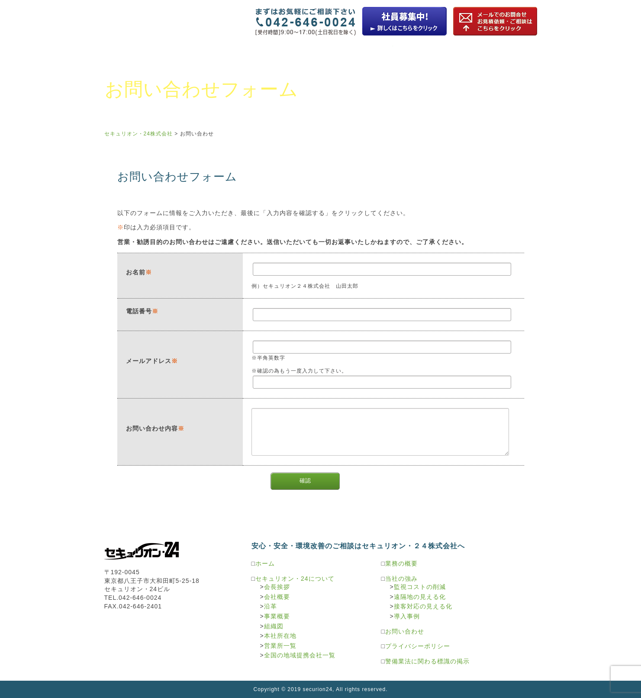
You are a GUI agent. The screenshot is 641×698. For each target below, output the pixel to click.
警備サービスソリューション (501, 52)
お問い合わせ (197, 134)
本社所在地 (280, 635)
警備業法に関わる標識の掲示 (427, 661)
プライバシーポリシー (417, 646)
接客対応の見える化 (423, 606)
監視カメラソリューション (284, 52)
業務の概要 (212, 52)
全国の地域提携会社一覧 (299, 655)
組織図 (273, 626)
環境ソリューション (429, 52)
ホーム (265, 563)
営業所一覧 (280, 645)
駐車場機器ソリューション (357, 52)
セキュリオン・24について (140, 52)
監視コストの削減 (420, 586)
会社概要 (277, 596)
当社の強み (401, 578)
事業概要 (277, 616)
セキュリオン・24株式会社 (142, 16)
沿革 (270, 606)
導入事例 (407, 616)
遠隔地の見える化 (420, 596)
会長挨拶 (277, 586)
